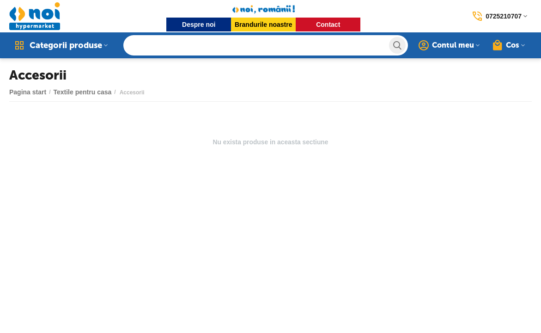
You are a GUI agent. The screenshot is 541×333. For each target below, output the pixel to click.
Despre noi (198, 24)
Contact (328, 24)
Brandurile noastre (263, 24)
